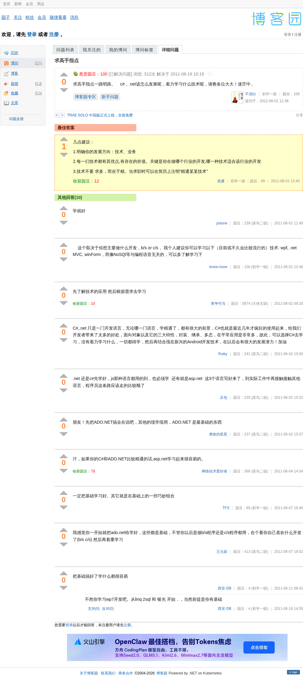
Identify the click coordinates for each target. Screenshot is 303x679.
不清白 (250, 94)
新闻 (18, 4)
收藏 (14, 93)
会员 (29, 4)
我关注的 (92, 49)
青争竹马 (218, 303)
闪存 (14, 53)
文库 (14, 103)
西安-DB (224, 588)
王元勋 (221, 552)
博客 (14, 73)
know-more (218, 267)
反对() (108, 609)
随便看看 (58, 17)
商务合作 (125, 673)
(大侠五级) (259, 303)
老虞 (221, 181)
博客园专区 (85, 96)
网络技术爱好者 (214, 471)
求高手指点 (67, 60)
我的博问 (118, 49)
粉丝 (29, 17)
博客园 (161, 673)
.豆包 (223, 397)
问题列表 (65, 49)
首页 (6, 4)
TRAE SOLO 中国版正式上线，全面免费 (100, 115)
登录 (32, 34)
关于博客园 (89, 673)
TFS (225, 508)
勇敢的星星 (218, 434)
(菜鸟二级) (259, 223)
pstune (221, 223)
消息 (74, 17)
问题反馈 (16, 119)
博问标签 (144, 49)
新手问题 (110, 96)
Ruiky (222, 354)
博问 (14, 63)
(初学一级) (259, 267)
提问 (38, 63)
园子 (6, 17)
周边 (40, 4)
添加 (38, 93)
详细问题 (170, 49)
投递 (38, 84)
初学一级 (269, 94)
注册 (54, 34)
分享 (299, 115)
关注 (18, 17)
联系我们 (108, 673)
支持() (94, 609)
